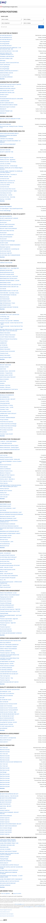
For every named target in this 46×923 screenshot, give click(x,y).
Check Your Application (5, 893)
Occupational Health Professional (7, 555)
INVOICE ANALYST (4, 863)
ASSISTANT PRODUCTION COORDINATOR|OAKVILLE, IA (6, 53)
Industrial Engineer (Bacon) (6, 620)
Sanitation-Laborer (4, 94)
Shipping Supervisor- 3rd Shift (6, 663)
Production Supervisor (5, 680)
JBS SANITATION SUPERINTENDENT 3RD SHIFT (10, 824)
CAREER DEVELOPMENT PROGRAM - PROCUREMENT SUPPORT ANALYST (8, 840)
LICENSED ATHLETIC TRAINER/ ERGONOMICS (10, 245)
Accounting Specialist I (5, 75)
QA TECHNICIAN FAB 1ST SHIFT (7, 716)
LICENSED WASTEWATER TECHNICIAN (8, 671)
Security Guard (3, 96)
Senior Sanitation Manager (6, 828)
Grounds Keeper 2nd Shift (5, 535)
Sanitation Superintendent (6, 800)
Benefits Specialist (4, 415)
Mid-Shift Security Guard (5, 220)
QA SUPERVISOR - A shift (5, 691)
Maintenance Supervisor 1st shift (7, 516)
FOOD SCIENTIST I (4, 742)
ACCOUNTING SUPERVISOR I (6, 77)
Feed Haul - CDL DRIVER (5, 199)
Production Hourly (4, 353)
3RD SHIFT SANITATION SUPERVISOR (8, 228)
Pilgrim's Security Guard (5, 587)
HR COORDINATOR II (4, 397)
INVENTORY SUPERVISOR (5, 860)
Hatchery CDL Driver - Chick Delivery (8, 161)
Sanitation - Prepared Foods (6, 373)
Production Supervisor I (5, 627)
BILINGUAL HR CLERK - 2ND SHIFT (7, 399)
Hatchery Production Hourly (6, 457)
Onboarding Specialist (5, 403)
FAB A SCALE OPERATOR (5, 642)
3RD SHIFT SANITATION (5, 364)
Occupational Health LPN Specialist (7, 577)
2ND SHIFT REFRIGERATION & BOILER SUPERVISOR (11, 514)
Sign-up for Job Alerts (16, 893)
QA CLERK (2, 697)
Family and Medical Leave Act (5, 911)
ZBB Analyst (2, 60)
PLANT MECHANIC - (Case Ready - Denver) (9, 292)
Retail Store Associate (5, 749)
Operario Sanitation (4, 379)
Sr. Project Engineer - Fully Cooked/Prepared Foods (11, 208)
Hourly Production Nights (5, 357)
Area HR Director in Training (6, 405)
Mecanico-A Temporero (5, 473)
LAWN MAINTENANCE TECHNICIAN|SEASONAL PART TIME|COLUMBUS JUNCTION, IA (10, 486)
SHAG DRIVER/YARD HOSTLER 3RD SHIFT (9, 673)
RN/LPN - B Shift (3, 571)
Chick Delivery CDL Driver (5, 193)
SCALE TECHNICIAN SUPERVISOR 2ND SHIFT (10, 449)
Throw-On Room (3, 341)
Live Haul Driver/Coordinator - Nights (8, 191)
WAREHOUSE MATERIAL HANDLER (7, 88)
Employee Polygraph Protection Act (6, 909)
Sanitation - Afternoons (5, 387)
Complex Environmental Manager (7, 240)
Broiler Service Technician (5, 601)
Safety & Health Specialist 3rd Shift (7, 569)
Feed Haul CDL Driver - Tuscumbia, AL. (8, 174)
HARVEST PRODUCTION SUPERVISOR (8, 648)
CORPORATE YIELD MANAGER (6, 138)
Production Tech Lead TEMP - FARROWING (9, 320)
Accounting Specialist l (5, 41)
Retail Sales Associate (4, 760)
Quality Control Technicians (6, 705)
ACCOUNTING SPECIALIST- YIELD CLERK (9, 51)
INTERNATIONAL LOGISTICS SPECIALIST (9, 870)
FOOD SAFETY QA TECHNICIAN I (7, 693)
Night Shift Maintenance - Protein (7, 303)
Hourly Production (4, 347)
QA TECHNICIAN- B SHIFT (5, 699)
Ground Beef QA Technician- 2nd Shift (8, 722)
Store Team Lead (4, 747)
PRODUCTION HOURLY (5, 333)
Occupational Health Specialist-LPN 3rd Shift (10, 565)
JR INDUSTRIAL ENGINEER (6, 206)
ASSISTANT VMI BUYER (5, 149)
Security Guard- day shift (5, 251)
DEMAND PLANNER (4, 856)
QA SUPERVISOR (3, 728)
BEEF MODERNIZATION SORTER (7, 720)
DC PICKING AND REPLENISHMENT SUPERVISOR (11, 633)
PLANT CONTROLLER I (5, 64)
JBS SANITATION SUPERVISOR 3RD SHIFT (9, 794)
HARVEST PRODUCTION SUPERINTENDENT (10, 595)
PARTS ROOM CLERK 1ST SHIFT (7, 86)
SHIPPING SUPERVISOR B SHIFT (7, 605)
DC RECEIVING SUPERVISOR (6, 669)
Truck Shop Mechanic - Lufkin (6, 541)
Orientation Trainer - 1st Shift (6, 407)
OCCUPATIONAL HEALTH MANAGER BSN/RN (10, 255)
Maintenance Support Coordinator (7, 107)
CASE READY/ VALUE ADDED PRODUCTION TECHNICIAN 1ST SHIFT (9, 659)
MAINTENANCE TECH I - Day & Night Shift (9, 268)
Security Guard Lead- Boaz (6, 563)
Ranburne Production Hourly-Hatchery (8, 339)
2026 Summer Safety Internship (7, 230)
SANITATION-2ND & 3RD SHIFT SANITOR (9, 682)
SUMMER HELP (3, 343)
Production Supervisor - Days (6, 678)
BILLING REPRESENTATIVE (6, 37)
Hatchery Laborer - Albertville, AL (7, 479)
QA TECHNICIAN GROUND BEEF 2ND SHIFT (9, 714)
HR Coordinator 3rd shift (5, 411)
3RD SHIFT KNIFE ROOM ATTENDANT (8, 851)
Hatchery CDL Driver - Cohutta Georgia (8, 165)
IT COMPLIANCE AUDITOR (6, 443)
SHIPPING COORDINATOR (6, 650)
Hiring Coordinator (4, 419)
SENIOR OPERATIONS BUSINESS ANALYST (9, 133)
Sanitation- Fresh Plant (5, 385)
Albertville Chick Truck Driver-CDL (7, 180)
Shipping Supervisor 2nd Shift (6, 597)
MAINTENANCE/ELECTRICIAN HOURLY (8, 278)
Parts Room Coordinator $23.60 (7, 274)
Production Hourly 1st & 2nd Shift (7, 351)
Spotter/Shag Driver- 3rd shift (6, 157)
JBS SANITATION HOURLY (6, 802)
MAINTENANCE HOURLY (5, 282)
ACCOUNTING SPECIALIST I (6, 35)
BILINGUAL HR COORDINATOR (7, 395)
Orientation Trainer (4, 409)
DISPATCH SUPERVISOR (5, 468)
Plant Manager (3, 625)
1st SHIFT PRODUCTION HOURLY (7, 337)
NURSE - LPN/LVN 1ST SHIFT (6, 567)
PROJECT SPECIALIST (4, 735)
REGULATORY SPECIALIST (5, 740)
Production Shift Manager (6, 603)
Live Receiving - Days (4, 316)
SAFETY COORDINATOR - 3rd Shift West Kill (9, 249)
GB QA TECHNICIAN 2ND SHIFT (7, 718)
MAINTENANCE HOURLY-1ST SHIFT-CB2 (9, 290)
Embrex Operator (4, 466)
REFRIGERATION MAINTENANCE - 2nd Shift (9, 280)
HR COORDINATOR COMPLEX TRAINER (8, 104)
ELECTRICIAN (3, 288)
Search (41, 26)
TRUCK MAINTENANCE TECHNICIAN (8, 295)
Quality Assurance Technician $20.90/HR (9, 710)
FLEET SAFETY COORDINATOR (6, 234)
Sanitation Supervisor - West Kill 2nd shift (9, 796)
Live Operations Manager (5, 477)
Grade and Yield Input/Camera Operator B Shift (10, 640)
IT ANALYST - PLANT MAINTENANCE (8, 441)
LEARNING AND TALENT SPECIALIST (8, 413)
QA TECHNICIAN (3, 345)
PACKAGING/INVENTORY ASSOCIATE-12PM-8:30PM (11, 98)
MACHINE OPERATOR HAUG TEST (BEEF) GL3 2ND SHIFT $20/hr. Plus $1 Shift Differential (11, 330)
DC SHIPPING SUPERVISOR (6, 667)
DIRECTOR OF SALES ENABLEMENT (8, 144)
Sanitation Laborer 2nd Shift (6, 375)
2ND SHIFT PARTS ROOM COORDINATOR (9, 644)
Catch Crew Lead (3, 455)
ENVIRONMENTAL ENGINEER (6, 226)
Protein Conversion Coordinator (7, 665)
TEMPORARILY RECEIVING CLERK (7, 845)
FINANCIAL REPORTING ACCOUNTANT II (9, 70)
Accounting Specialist (4, 43)
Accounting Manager (4, 66)
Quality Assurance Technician (6, 724)
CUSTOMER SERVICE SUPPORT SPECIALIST (9, 865)
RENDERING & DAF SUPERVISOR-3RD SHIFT (9, 531)
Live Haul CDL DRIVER (5, 184)
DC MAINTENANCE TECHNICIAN (7, 661)
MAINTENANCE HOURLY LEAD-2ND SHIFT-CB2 (10, 284)
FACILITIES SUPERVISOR (5, 124)
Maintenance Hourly (4, 297)
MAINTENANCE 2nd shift (5, 504)
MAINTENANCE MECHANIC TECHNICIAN (9, 307)
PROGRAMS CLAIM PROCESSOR (7, 56)
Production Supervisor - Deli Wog (7, 652)
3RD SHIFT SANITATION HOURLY (7, 224)
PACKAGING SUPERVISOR (5, 599)
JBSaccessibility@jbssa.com (19, 904)
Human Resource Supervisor (6, 427)
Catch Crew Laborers (4, 494)
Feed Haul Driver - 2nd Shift (6, 195)
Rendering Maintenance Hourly (7, 272)
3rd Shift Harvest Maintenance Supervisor (9, 526)
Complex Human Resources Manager (8, 423)
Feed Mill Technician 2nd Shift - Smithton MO (10, 459)
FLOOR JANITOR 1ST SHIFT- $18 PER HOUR (9, 314)
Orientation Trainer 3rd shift (6, 434)
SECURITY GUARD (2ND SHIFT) (7, 102)
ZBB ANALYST (3, 109)
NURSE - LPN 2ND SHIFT (5, 553)
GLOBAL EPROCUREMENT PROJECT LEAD (9, 843)
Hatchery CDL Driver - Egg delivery (7, 159)
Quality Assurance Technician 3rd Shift (8, 703)
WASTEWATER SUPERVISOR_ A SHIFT (8, 518)
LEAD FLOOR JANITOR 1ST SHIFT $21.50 (9, 389)
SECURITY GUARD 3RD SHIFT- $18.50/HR (9, 218)
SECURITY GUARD (4, 242)
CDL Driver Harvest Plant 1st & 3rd (7, 189)
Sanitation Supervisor (5, 810)
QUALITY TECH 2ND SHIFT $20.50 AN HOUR (9, 689)
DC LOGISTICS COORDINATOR (6, 607)
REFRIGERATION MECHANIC (6, 270)
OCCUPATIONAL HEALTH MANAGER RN (9, 575)
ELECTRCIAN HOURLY (5, 299)
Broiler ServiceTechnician (5, 464)
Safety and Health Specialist (6, 236)
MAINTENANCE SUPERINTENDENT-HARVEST (10, 533)
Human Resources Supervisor (6, 421)
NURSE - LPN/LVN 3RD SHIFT (6, 573)
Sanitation (2, 383)
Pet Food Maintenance (5, 543)
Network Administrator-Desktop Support (9, 445)
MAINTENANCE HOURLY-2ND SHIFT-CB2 (9, 286)
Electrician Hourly (4, 539)
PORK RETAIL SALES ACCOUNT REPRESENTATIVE (11, 762)
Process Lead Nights (4, 318)
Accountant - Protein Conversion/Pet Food (9, 62)
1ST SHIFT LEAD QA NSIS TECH (7, 726)
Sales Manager (3, 772)
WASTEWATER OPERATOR (6, 216)
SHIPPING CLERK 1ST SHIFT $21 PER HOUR (9, 881)
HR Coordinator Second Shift (6, 429)
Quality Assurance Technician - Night (8, 712)
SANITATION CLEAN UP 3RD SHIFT (8, 377)
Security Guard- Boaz (4, 561)
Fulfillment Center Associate (6, 262)
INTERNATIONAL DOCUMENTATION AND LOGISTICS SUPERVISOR (9, 854)
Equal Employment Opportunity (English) (6, 913)
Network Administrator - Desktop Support (9, 447)
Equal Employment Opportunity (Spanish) (7, 915)
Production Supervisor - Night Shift (8, 622)
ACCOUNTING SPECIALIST (6, 45)
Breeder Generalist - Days (5, 176)
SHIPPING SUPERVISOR (5, 885)
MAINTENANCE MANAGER (6, 631)
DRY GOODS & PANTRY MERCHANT (8, 883)
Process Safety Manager (5, 210)
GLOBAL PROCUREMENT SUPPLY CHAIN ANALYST (11, 879)
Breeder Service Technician (6, 490)
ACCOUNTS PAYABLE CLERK (6, 58)
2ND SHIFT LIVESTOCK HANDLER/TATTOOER (10, 118)
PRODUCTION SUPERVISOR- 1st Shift (8, 593)
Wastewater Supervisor (5, 247)
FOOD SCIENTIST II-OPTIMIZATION (8, 738)
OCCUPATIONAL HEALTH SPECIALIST (8, 557)
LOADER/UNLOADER (4, 100)
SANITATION (3, 369)
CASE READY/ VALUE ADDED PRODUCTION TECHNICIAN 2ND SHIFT (9, 655)
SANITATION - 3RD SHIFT (5, 806)
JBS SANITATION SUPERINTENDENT (8, 798)
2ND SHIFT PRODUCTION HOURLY (7, 335)
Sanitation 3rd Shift (4, 367)
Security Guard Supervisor (6, 629)
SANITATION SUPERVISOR (6, 815)
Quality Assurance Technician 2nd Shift (8, 708)
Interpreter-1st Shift (4, 401)
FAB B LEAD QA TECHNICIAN (6, 695)
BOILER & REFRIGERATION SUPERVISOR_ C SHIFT (11, 512)
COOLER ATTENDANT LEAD (6, 111)
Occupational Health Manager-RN (7, 559)
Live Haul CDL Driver (4, 178)
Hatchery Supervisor (4, 488)
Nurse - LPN (2, 579)
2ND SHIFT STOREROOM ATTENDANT (8, 646)
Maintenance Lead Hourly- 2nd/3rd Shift (9, 276)
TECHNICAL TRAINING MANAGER (7, 417)
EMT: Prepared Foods (4, 585)
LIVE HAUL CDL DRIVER (5, 163)
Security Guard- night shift (6, 253)
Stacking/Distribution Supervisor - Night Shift (10, 609)
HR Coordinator (3, 432)
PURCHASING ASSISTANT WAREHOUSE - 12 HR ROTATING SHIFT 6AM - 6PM (10, 48)
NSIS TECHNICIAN (4, 701)
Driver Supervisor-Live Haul (6, 481)
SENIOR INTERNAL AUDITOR (6, 73)
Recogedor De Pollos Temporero (7, 475)
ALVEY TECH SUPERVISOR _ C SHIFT (8, 508)
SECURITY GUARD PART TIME (6, 152)
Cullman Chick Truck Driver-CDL (7, 182)
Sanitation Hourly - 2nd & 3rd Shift (7, 371)
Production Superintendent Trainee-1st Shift (10, 611)
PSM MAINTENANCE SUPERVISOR (7, 524)
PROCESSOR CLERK (4, 847)
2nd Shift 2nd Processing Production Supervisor (10, 84)
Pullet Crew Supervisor (5, 676)
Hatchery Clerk (3, 492)
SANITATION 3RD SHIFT (5, 804)
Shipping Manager (4, 613)
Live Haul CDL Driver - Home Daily (7, 197)
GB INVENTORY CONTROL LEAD (7, 92)
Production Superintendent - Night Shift (9, 618)
